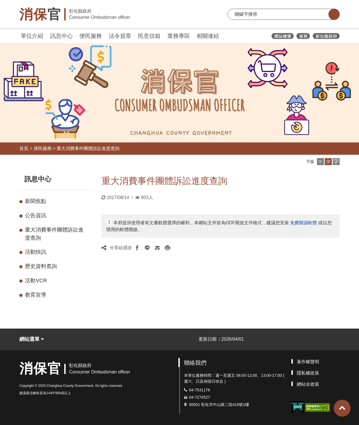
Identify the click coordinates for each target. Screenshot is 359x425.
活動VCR (36, 280)
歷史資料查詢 (41, 266)
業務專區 (178, 36)
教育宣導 (35, 295)
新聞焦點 (35, 201)
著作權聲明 (308, 361)
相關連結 (208, 36)
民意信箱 (149, 36)
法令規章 (120, 36)
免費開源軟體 (303, 222)
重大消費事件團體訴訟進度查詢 (88, 148)
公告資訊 (35, 215)
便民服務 (90, 36)
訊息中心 (61, 36)
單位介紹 (32, 36)
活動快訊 (35, 252)
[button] (320, 161)
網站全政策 (308, 384)
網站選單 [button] (31, 339)
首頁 (23, 148)
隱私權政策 (308, 373)
